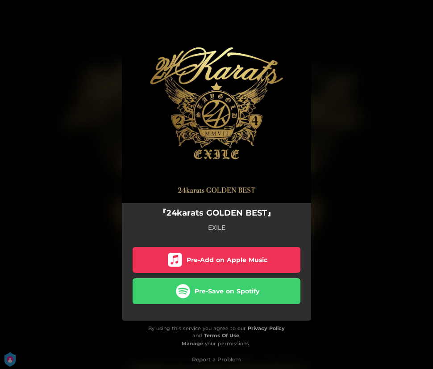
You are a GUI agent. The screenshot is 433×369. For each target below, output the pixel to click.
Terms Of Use (221, 335)
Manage (192, 343)
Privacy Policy (266, 328)
